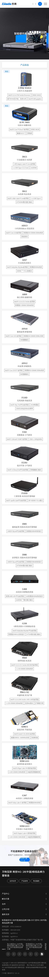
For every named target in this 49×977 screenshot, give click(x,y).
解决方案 (5, 899)
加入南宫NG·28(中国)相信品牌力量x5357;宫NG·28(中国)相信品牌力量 (15, 946)
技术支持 (21, 965)
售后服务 (36, 881)
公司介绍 (5, 909)
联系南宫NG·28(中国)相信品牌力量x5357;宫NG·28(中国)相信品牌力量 (24, 860)
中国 (4, 973)
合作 (4, 904)
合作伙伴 (13, 881)
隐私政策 (46, 946)
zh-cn (17, 973)
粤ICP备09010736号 (33, 965)
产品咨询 (24, 881)
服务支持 (5, 914)
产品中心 (5, 894)
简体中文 (11, 973)
